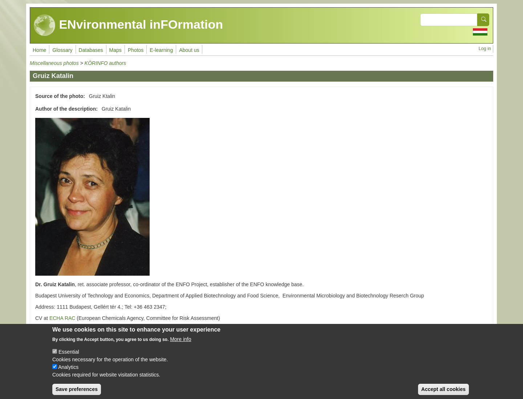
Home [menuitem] (39, 50)
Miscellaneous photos (54, 63)
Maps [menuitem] (115, 50)
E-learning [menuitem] (161, 50)
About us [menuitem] (189, 50)
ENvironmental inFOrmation (128, 25)
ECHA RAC (62, 318)
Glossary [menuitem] (62, 50)
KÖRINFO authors (105, 63)
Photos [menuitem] (136, 50)
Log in (485, 48)
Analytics (68, 372)
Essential (68, 357)
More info (180, 344)
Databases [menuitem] (91, 50)
